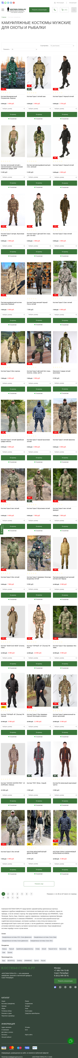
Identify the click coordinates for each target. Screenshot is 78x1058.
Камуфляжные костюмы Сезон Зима (45, 937)
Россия (43, 960)
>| (17, 897)
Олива (38, 949)
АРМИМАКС (28, 960)
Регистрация (60, 2)
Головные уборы (7, 1011)
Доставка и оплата (7, 1032)
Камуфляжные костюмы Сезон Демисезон (15, 940)
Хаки (3, 952)
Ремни (27, 1001)
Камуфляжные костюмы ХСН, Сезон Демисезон (17, 937)
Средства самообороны (32, 1013)
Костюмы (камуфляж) (8, 1003)
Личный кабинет (6, 1037)
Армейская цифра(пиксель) (24, 949)
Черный (11, 949)
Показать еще (39, 884)
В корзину (13, 114)
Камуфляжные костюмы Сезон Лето (41, 940)
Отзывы (27, 1027)
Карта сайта (28, 1034)
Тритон (36, 960)
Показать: (6, 49)
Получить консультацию (39, 9)
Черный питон (52, 949)
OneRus (19, 960)
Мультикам (63, 949)
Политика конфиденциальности (12, 1057)
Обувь (3, 1008)
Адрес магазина (6, 1027)
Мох (70, 949)
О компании (5, 1030)
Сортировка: (44, 45)
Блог (26, 1030)
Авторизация (72, 2)
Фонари (27, 1006)
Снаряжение (29, 1003)
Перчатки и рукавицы (8, 1016)
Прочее (10, 952)
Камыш (4, 949)
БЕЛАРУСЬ (11, 960)
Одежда (4, 1006)
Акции (3, 1001)
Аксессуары (28, 1011)
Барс (3, 960)
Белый (44, 949)
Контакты (4, 1034)
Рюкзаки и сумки (7, 1013)
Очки (26, 1008)
